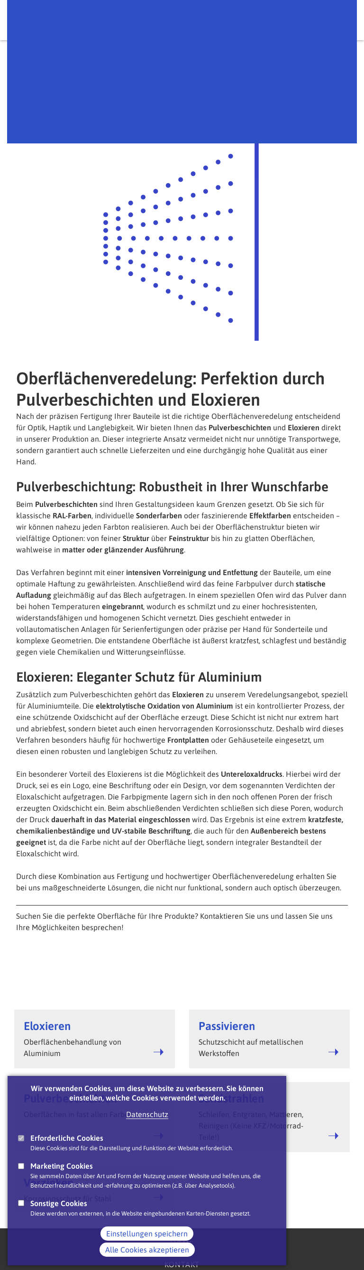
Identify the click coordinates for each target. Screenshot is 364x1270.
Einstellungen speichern (147, 1249)
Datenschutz (147, 1130)
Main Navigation (339, 20)
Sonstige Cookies (58, 1218)
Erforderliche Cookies (66, 1153)
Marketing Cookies (61, 1181)
